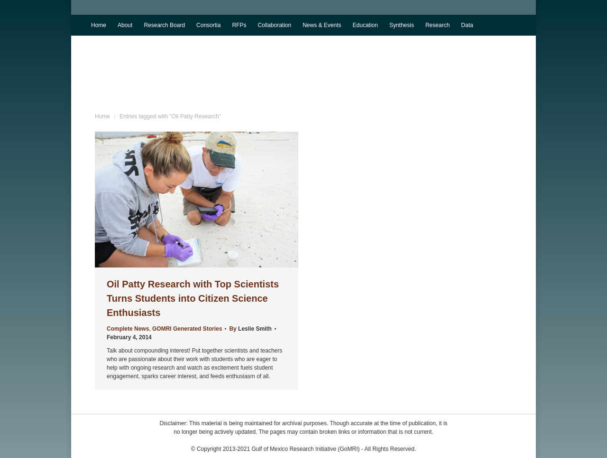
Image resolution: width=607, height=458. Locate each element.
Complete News (128, 328)
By (250, 328)
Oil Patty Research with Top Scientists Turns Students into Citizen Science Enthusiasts (193, 298)
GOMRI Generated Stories (187, 328)
